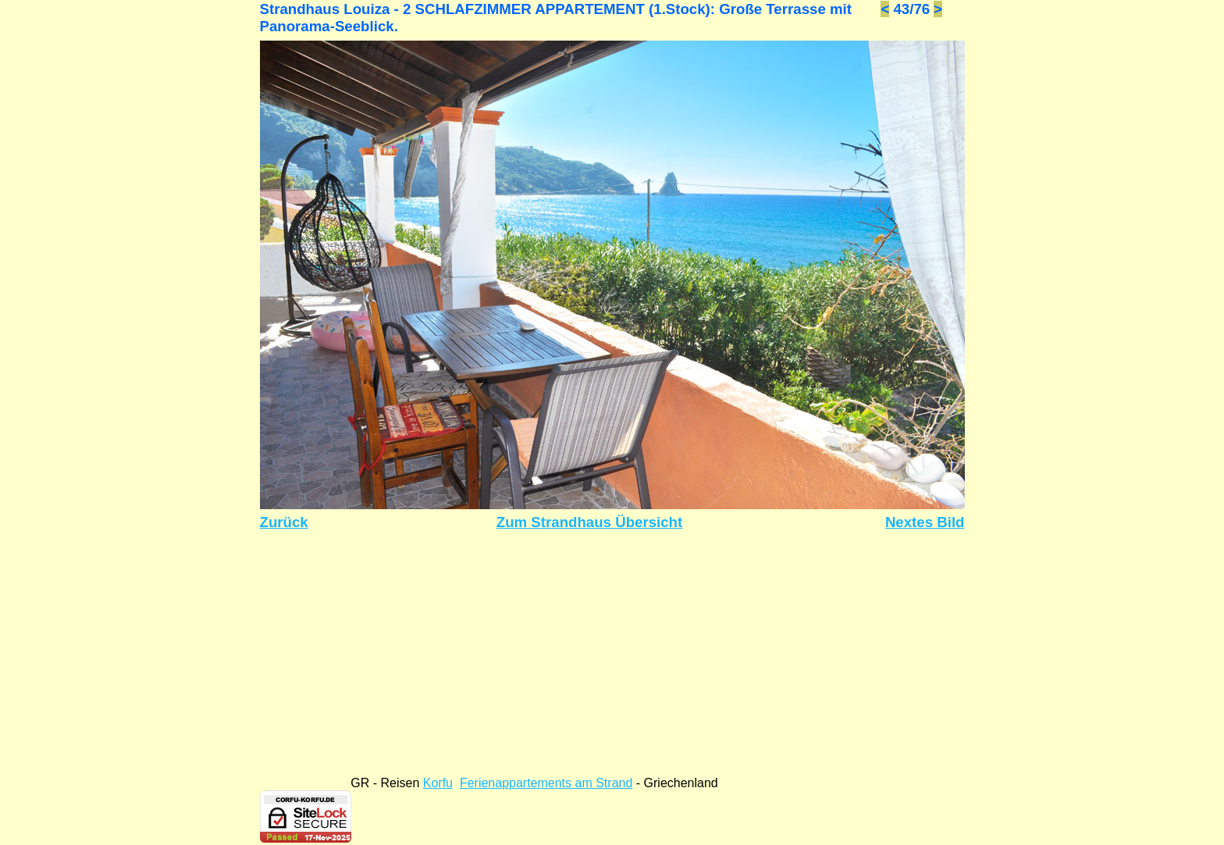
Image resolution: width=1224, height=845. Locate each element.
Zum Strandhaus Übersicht (589, 522)
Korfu (438, 783)
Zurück (284, 522)
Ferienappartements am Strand (546, 783)
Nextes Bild (925, 522)
